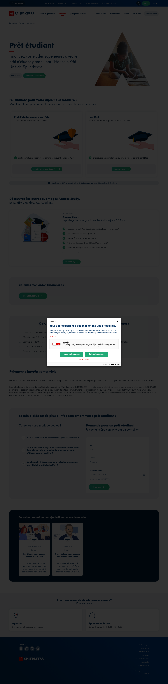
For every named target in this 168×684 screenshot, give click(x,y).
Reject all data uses (96, 354)
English (53, 321)
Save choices (84, 359)
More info (52, 336)
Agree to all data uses (72, 354)
